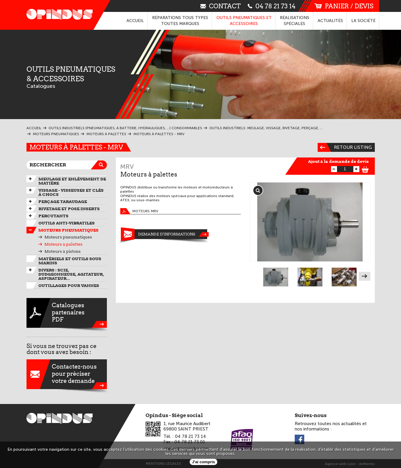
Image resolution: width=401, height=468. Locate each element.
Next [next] (364, 276)
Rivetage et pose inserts (69, 208)
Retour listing (345, 147)
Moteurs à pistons (62, 251)
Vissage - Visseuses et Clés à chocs (71, 192)
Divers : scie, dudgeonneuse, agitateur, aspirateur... (71, 274)
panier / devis (343, 6)
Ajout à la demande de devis (338, 161)
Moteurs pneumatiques (68, 230)
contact (220, 5)
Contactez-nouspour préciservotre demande (66, 374)
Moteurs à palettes (63, 244)
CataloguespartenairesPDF (66, 313)
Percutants (53, 215)
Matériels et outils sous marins (69, 260)
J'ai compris (203, 462)
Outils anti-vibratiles (66, 223)
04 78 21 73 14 (272, 5)
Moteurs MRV (139, 211)
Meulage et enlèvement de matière (72, 181)
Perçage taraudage (62, 201)
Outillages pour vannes (68, 285)
